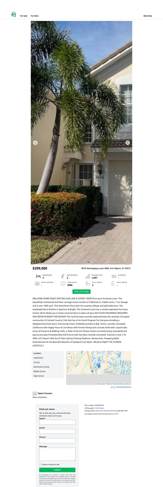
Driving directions (123, 387)
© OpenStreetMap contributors (121, 384)
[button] (98, 365)
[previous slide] (35, 142)
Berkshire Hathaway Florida (106, 411)
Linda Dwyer (99, 408)
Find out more (81, 291)
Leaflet (101, 384)
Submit (57, 470)
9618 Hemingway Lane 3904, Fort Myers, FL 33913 (105, 268)
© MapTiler (108, 384)
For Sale (23, 16)
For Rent (35, 16)
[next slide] (127, 142)
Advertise (148, 16)
